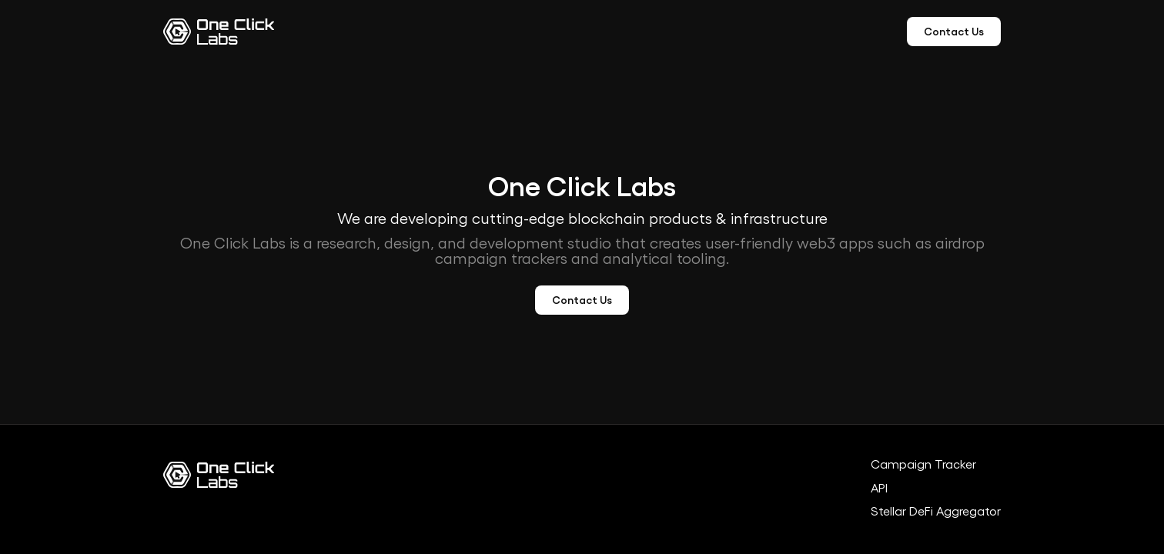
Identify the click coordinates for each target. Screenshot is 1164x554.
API (879, 488)
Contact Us (954, 31)
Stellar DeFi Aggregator (936, 512)
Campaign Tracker (923, 465)
